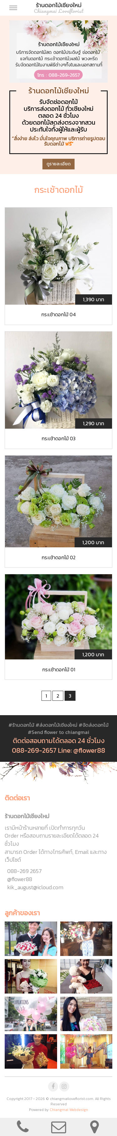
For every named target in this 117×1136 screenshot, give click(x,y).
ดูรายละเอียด (58, 164)
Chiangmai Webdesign (69, 1110)
